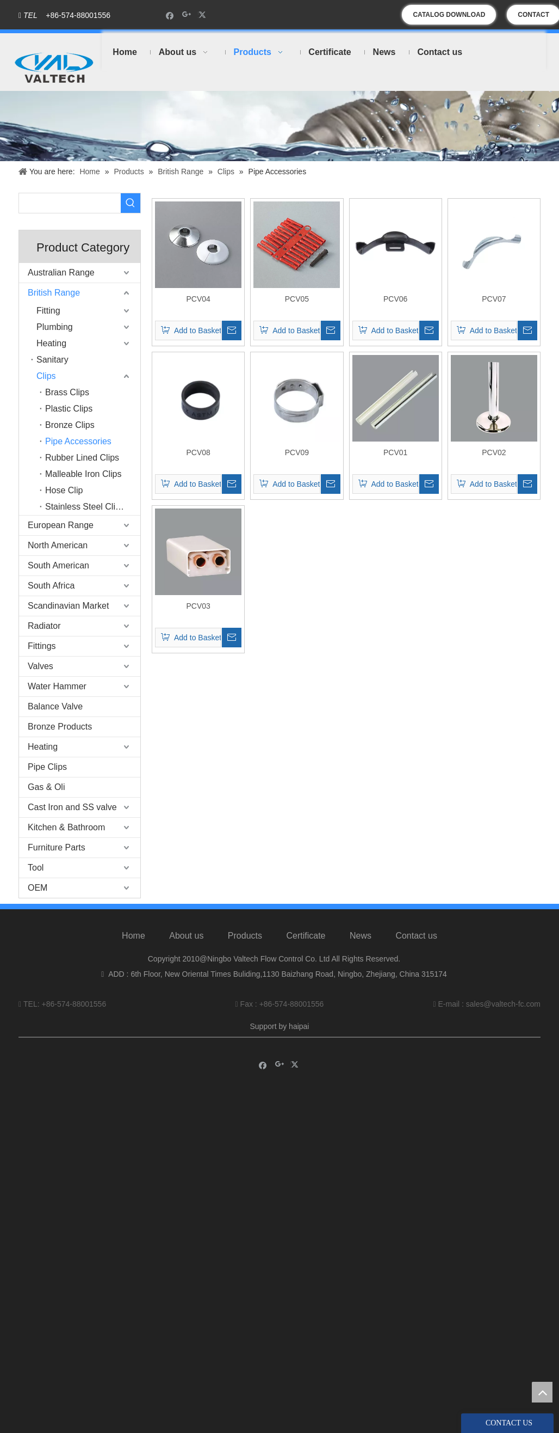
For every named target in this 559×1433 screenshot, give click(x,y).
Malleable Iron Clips (83, 474)
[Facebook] (170, 15)
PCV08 (198, 452)
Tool (36, 867)
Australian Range (61, 272)
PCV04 (198, 299)
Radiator (44, 625)
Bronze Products (60, 726)
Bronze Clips (70, 425)
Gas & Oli (46, 787)
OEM (37, 887)
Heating (51, 343)
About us (186, 935)
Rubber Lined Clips (82, 457)
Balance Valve (55, 706)
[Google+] (187, 15)
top (542, 1392)
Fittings (42, 646)
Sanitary (52, 359)
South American (58, 565)
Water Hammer (57, 686)
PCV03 (198, 606)
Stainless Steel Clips (85, 506)
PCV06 (395, 299)
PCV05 (297, 299)
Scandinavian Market (68, 605)
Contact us (416, 935)
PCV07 (494, 299)
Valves (40, 666)
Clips (46, 376)
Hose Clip (64, 490)
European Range (61, 525)
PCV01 (395, 452)
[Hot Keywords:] (130, 203)
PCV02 (494, 452)
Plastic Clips (68, 408)
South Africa (51, 585)
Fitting (48, 310)
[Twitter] (203, 15)
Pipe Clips (47, 766)
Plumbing (54, 327)
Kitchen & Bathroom (66, 827)
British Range (54, 292)
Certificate (305, 935)
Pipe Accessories (78, 441)
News (360, 935)
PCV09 (297, 452)
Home (133, 935)
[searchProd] (70, 203)
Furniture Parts (56, 847)
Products (245, 935)
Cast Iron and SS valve (72, 807)
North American (58, 545)
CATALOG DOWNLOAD (449, 15)
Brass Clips (67, 392)
